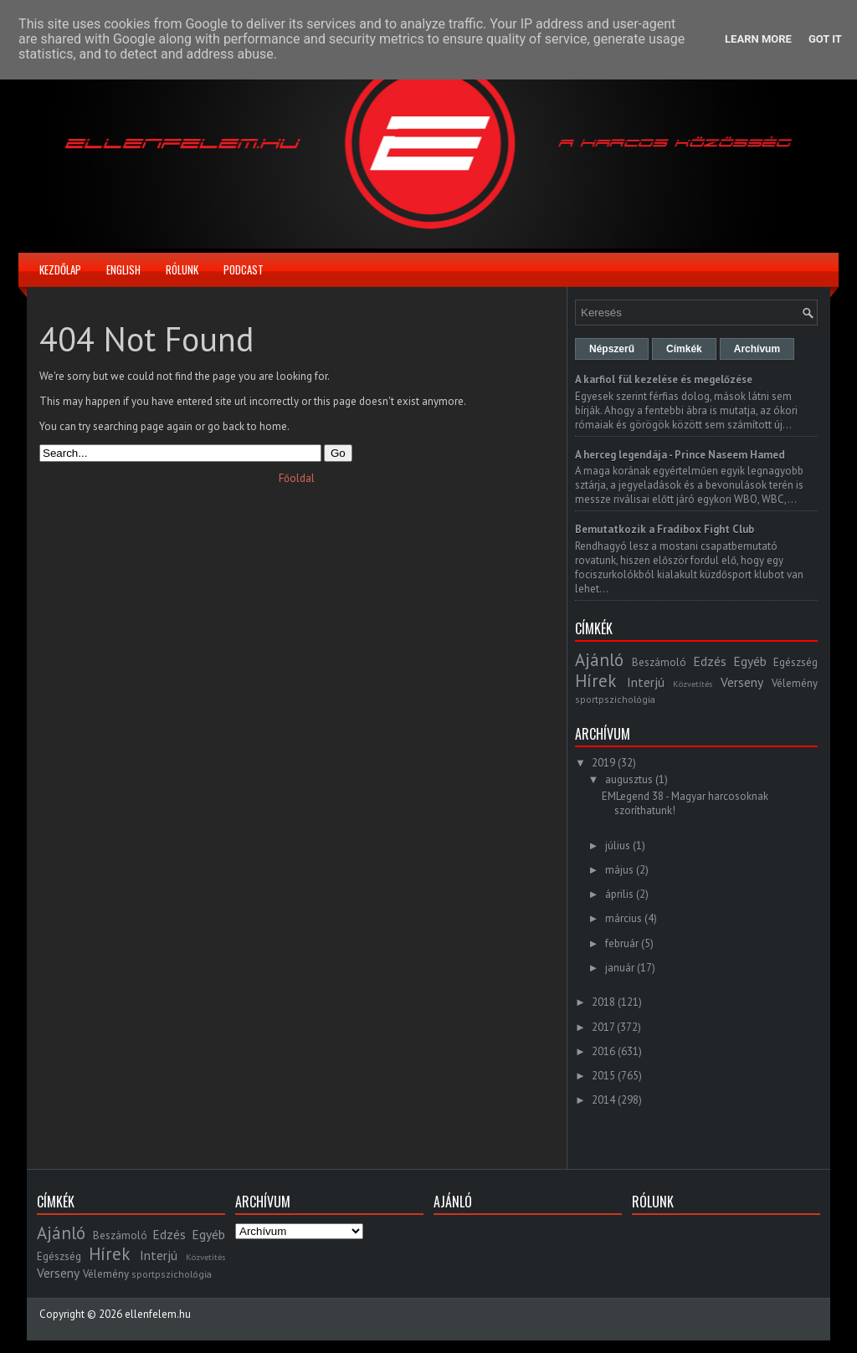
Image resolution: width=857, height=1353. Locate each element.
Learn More (758, 39)
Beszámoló (659, 662)
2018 (603, 1002)
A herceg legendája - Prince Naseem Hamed (680, 455)
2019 (603, 763)
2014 (603, 1100)
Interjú (646, 682)
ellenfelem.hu (158, 1314)
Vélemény (795, 683)
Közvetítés (692, 683)
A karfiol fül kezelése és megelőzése (663, 379)
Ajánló (599, 659)
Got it (825, 39)
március (623, 918)
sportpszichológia (615, 699)
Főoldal (297, 478)
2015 (603, 1076)
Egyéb (750, 661)
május (619, 870)
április (619, 894)
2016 (603, 1051)
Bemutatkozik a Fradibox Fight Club (664, 529)
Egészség (795, 662)
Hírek (595, 680)
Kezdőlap (60, 269)
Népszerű (611, 349)
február (622, 943)
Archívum (757, 349)
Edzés (709, 661)
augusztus (629, 779)
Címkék (684, 349)
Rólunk (182, 269)
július (617, 845)
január (619, 968)
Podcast (243, 269)
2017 (603, 1027)
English (123, 269)
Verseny (742, 682)
